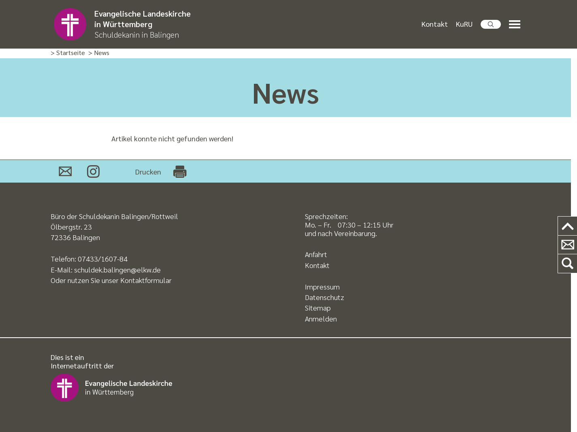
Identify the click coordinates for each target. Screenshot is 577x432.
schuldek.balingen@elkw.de (117, 269)
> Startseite (68, 53)
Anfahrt (316, 254)
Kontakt (435, 23)
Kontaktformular (146, 280)
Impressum (322, 286)
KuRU (464, 23)
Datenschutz (324, 297)
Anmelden (321, 318)
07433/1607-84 (103, 258)
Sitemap (318, 307)
